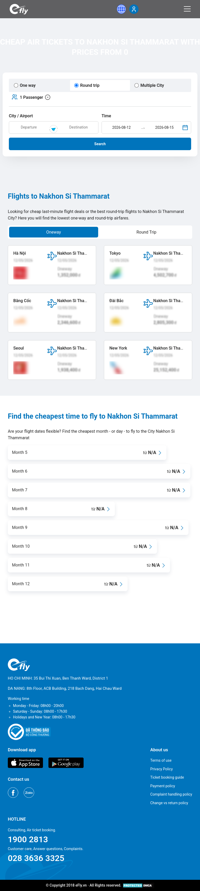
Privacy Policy (161, 769)
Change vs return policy (169, 803)
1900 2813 (28, 839)
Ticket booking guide (167, 777)
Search (100, 144)
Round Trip (146, 232)
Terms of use (161, 760)
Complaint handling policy (171, 794)
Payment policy (162, 786)
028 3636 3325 (36, 858)
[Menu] (187, 8)
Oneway (53, 232)
